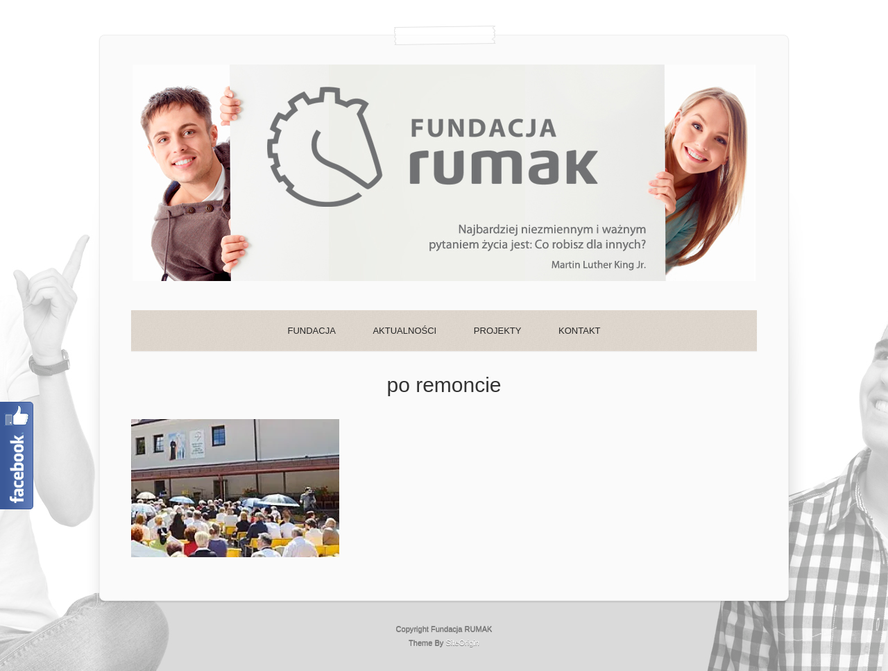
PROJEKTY (498, 330)
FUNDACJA (311, 330)
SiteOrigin (462, 642)
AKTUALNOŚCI (404, 330)
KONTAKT (579, 330)
